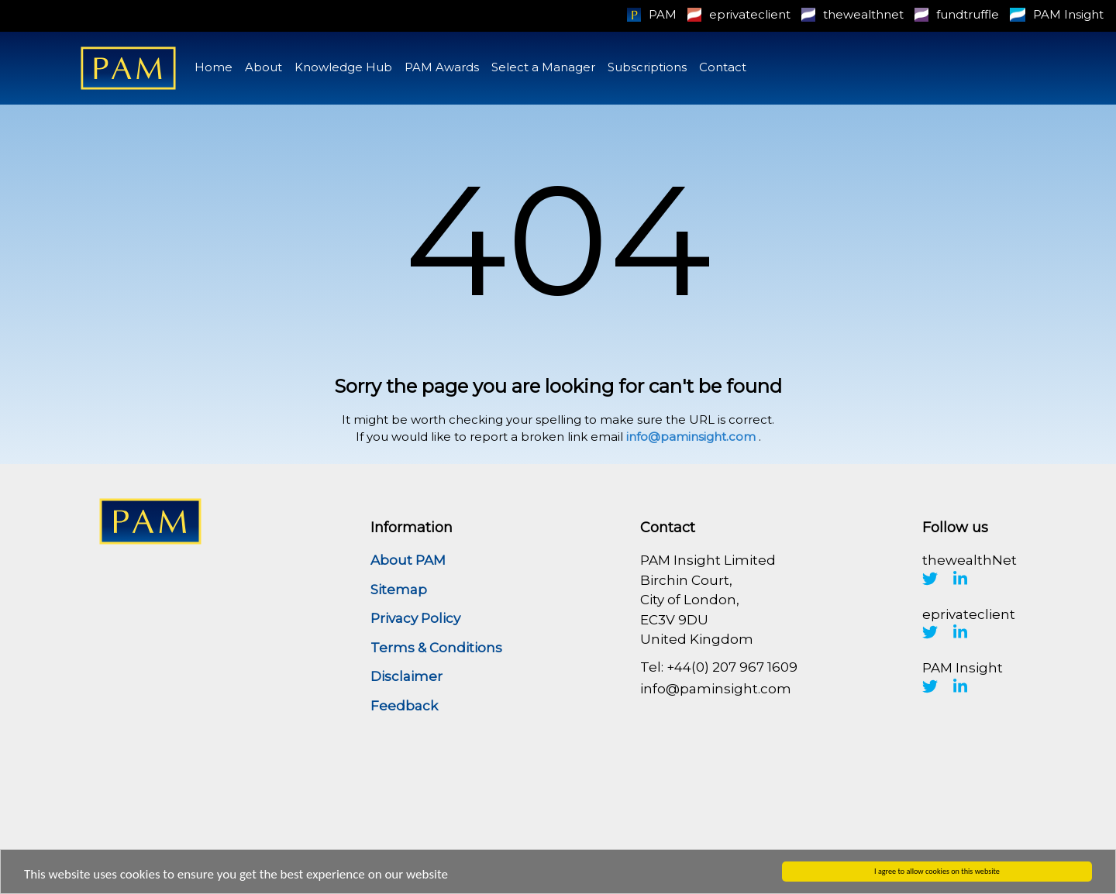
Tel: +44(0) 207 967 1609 (718, 667)
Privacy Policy (415, 618)
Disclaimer (406, 676)
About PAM (408, 560)
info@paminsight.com (691, 436)
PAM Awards (442, 67)
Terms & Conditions (436, 647)
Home (213, 67)
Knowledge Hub (343, 67)
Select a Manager (543, 67)
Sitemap (398, 589)
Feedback (404, 705)
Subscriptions (647, 67)
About (263, 67)
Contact (722, 67)
